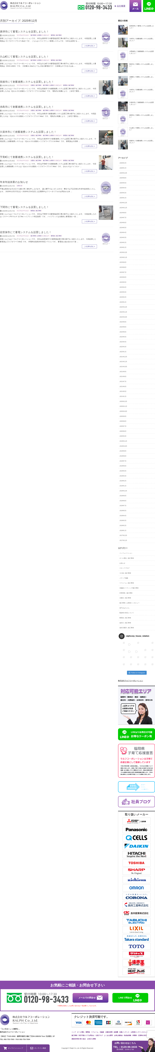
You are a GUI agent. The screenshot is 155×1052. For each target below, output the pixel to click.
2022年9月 (122, 322)
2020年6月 (122, 431)
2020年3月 (122, 436)
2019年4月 (122, 471)
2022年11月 (123, 312)
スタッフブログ (124, 568)
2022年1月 (122, 352)
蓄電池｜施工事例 (56, 35)
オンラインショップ (13, 1048)
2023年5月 (122, 282)
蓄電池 (88, 1032)
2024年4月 (122, 232)
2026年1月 (122, 168)
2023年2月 (122, 297)
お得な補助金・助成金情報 (122, 1035)
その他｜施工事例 (125, 573)
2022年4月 (122, 342)
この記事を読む (89, 46)
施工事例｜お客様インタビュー (40, 35)
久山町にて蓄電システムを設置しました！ (24, 56)
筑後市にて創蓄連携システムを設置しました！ (27, 81)
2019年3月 (122, 476)
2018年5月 (122, 510)
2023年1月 (122, 302)
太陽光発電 (108, 1032)
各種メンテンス (124, 1032)
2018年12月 (123, 491)
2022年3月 (122, 347)
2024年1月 (122, 247)
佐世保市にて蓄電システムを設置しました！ (25, 232)
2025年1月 (122, 198)
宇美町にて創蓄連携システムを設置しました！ (27, 157)
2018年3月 (122, 520)
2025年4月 (122, 188)
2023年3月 (122, 292)
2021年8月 (122, 376)
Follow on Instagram (137, 673)
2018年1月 (122, 530)
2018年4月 (122, 515)
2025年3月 (122, 193)
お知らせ (19, 185)
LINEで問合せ (130, 998)
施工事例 (74, 1035)
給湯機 (116, 1032)
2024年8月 (122, 213)
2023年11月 (123, 257)
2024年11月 (123, 208)
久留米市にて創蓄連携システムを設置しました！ (28, 131)
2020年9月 (122, 416)
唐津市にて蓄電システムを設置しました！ (24, 31)
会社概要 (121, 6)
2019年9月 (122, 451)
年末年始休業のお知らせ (14, 182)
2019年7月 (122, 461)
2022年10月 (123, 317)
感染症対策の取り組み (79, 1039)
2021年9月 (122, 371)
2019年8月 (122, 456)
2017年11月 (123, 540)
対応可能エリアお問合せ (86, 1035)
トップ (74, 1032)
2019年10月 (123, 446)
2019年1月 (122, 486)
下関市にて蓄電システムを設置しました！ (24, 207)
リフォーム (94, 1032)
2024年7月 (122, 217)
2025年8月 (122, 178)
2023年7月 (122, 272)
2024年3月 (122, 237)
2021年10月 (123, 366)
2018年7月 (122, 505)
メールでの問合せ (90, 998)
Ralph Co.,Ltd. (75, 1048)
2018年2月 (122, 525)
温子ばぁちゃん (124, 608)
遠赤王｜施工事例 (125, 623)
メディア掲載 (123, 578)
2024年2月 (122, 242)
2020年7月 (122, 426)
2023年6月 (122, 277)
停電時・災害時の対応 (139, 1035)
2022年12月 (123, 307)
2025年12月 (123, 173)
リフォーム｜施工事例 (126, 583)
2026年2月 (122, 163)
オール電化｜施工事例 (126, 558)
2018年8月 (122, 501)
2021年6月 (122, 386)
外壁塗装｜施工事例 (125, 593)
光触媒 (102, 1032)
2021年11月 (123, 361)
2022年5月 (122, 337)
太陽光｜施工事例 (36, 85)
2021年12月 (123, 357)
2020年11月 (123, 406)
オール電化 (80, 1032)
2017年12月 (123, 535)
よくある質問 (108, 1035)
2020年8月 (122, 421)
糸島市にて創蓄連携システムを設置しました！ (27, 106)
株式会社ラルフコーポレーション (130, 681)
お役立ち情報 (91, 1039)
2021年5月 (122, 391)
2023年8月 (122, 267)
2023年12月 (123, 252)
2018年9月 (122, 496)
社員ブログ (99, 1035)
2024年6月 (122, 222)
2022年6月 (122, 332)
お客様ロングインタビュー (139, 1032)
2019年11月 (123, 441)
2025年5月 (122, 183)
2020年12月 (123, 401)
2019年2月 (122, 481)
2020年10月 (123, 411)
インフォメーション (23, 35)
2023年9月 (122, 262)
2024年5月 (122, 227)
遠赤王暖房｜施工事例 (126, 628)
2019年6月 (122, 466)
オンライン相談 (38, 1048)
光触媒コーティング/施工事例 (128, 588)
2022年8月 (122, 327)
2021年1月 (122, 396)
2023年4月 (122, 287)
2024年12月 (123, 203)
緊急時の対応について (126, 613)
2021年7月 (122, 381)
